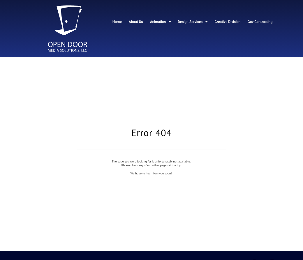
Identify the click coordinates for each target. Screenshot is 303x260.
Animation (160, 21)
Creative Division (227, 22)
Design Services (192, 21)
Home (117, 22)
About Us (136, 22)
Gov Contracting (260, 22)
